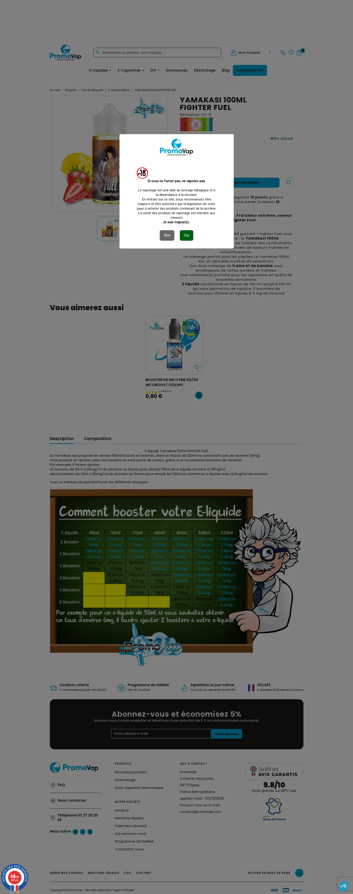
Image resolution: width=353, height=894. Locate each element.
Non (167, 235)
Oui (186, 235)
